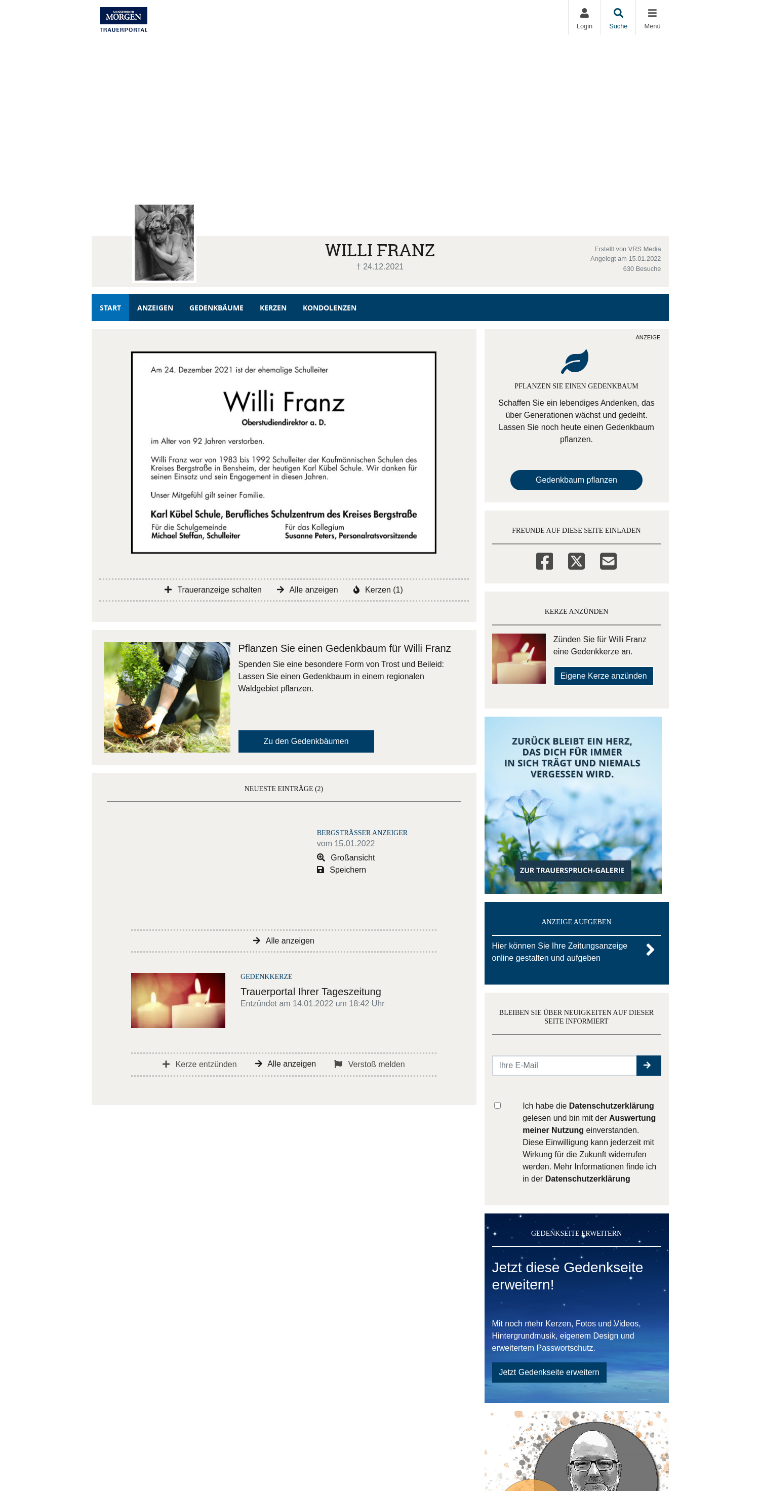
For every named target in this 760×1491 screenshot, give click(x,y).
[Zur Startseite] (123, 17)
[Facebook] (544, 559)
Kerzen (273, 307)
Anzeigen (155, 307)
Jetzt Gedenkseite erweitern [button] (549, 1372)
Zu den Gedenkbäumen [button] (306, 741)
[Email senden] (564, 1065)
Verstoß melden (369, 1064)
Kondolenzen (329, 307)
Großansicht (346, 857)
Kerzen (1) (378, 589)
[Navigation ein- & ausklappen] (651, 17)
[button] (648, 1065)
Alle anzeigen (307, 589)
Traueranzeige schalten (213, 589)
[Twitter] (576, 559)
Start (110, 307)
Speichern (342, 870)
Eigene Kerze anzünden (604, 676)
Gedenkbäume (216, 307)
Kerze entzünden (199, 1064)
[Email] (608, 559)
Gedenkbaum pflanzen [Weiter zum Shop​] (576, 480)
